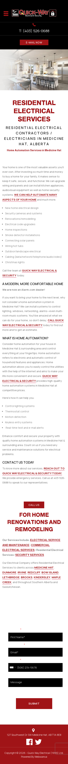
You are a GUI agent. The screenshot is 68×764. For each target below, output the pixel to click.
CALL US (34, 505)
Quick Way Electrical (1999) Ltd (45, 753)
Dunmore (9, 572)
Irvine (22, 572)
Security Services (29, 554)
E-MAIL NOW (34, 42)
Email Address (16, 644)
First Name (14, 629)
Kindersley (42, 577)
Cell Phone (14, 660)
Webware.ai (40, 756)
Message (13, 675)
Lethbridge (11, 577)
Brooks (26, 577)
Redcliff (34, 572)
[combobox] (12, 667)
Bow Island (50, 572)
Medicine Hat (44, 567)
